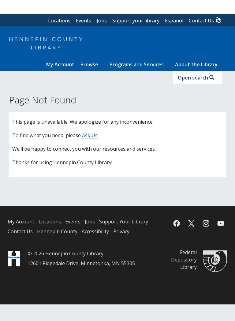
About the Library (196, 64)
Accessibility (95, 231)
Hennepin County (57, 231)
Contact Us (205, 20)
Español (174, 20)
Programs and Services (137, 64)
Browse (89, 64)
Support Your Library (123, 221)
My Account (21, 221)
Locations (59, 20)
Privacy (121, 231)
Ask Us (90, 135)
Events (83, 20)
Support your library (135, 20)
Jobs (102, 20)
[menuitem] (60, 64)
